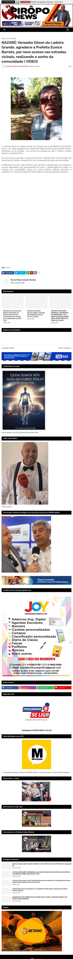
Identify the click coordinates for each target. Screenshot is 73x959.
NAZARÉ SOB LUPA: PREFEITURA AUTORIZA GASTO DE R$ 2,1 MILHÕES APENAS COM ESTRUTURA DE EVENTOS (39, 898)
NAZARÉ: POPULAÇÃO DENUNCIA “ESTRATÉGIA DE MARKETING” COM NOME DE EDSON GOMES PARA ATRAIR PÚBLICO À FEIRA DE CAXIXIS (60, 315)
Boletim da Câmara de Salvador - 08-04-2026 (47, 2)
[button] (67, 2)
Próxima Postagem (64, 348)
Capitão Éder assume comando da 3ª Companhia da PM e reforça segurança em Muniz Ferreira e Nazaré (39, 889)
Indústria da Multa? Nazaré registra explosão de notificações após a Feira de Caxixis (36, 313)
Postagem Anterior (8, 348)
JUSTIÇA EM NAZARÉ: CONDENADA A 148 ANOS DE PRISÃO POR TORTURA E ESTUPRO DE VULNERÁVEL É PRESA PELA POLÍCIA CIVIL (41, 873)
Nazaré (13, 38)
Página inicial (6, 38)
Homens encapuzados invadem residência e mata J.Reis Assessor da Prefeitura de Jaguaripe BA (41, 864)
